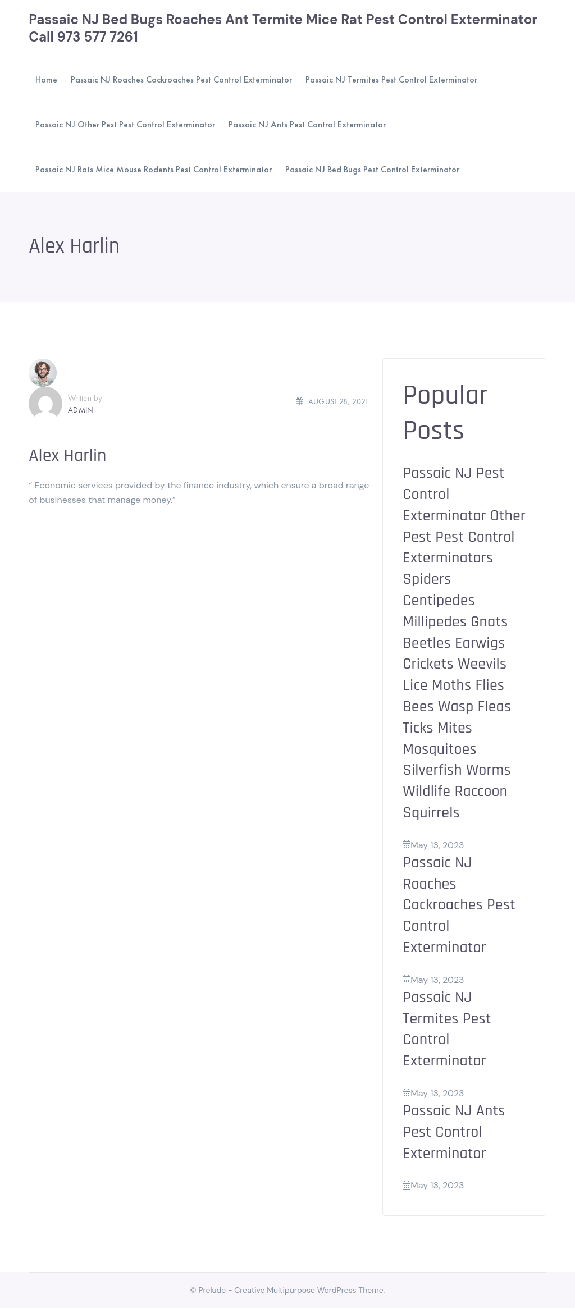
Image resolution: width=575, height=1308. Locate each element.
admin (80, 410)
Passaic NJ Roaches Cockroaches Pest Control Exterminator (459, 905)
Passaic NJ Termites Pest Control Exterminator (447, 1029)
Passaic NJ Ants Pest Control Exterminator (454, 1132)
